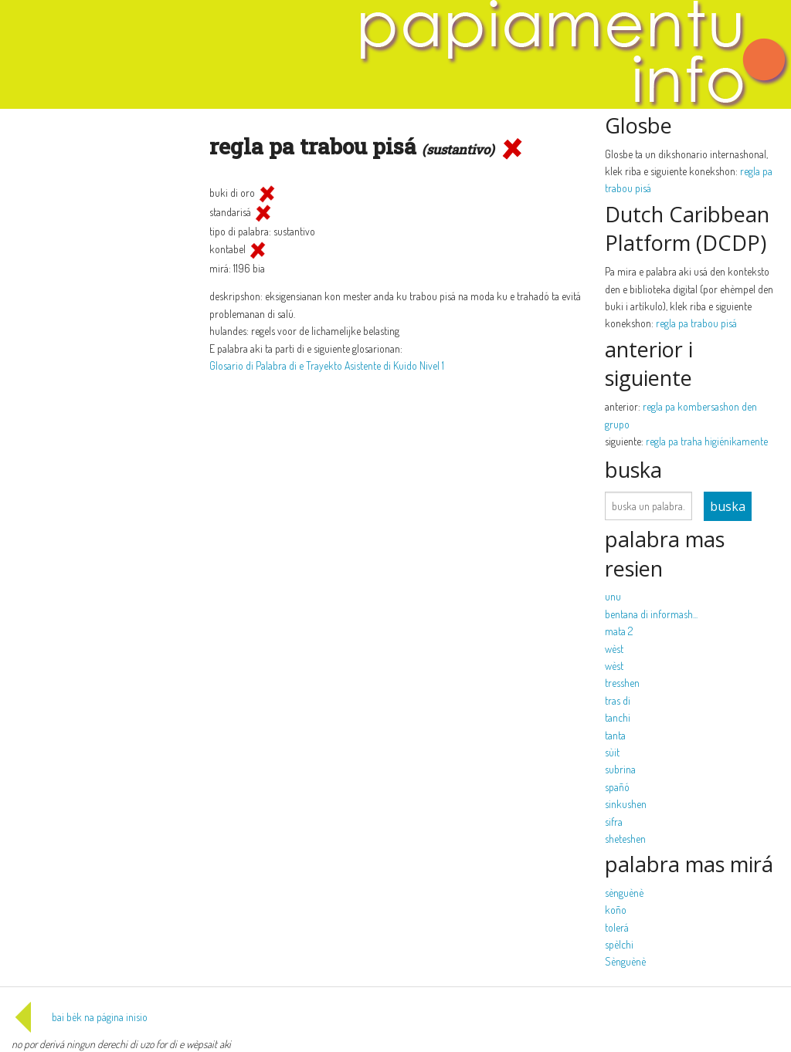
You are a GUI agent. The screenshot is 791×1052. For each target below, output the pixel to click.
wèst (614, 648)
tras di (617, 700)
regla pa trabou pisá (696, 323)
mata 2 (619, 631)
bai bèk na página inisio (80, 1016)
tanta (615, 735)
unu (613, 596)
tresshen (622, 682)
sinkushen (626, 803)
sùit (612, 752)
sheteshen (625, 838)
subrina (620, 769)
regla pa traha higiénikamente (707, 441)
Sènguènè (625, 961)
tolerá (617, 927)
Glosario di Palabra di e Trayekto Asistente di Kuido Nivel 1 (326, 365)
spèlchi (619, 944)
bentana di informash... (651, 614)
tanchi (617, 717)
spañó (617, 786)
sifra (614, 821)
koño (615, 909)
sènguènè (624, 892)
